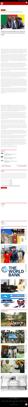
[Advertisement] (14, 7)
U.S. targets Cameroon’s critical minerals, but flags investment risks (12, 11)
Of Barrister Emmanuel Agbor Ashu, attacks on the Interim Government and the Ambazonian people (13, 33)
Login (14, 402)
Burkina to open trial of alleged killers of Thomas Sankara (21, 166)
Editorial (5, 156)
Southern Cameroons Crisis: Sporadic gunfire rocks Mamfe (6, 166)
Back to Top (26, 404)
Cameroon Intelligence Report (13, 404)
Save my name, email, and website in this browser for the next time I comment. (11, 185)
